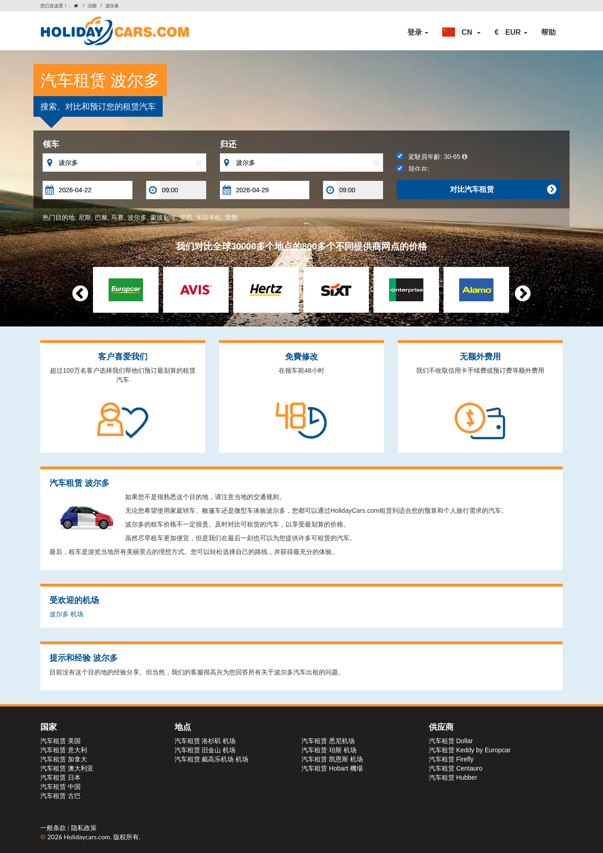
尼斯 (84, 217)
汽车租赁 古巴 (60, 795)
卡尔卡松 (208, 217)
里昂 (186, 217)
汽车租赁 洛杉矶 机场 (205, 740)
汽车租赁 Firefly (451, 759)
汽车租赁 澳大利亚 (66, 768)
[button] (461, 32)
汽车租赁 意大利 (63, 750)
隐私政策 (84, 827)
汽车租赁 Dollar (451, 740)
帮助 (548, 32)
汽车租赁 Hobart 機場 (332, 768)
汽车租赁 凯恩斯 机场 (332, 759)
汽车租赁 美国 (60, 740)
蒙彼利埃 (163, 217)
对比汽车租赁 (503, 189)
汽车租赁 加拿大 (63, 759)
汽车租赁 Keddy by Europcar (470, 750)
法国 (92, 5)
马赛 (117, 217)
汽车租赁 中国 (60, 786)
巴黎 (101, 217)
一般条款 (54, 827)
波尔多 (137, 217)
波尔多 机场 (66, 614)
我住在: (413, 169)
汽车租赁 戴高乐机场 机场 (212, 759)
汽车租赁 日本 (60, 777)
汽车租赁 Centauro (455, 768)
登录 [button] (417, 32)
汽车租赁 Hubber (453, 777)
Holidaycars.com (87, 837)
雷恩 (231, 217)
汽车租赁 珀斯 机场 (329, 750)
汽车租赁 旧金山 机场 (205, 750)
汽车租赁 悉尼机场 (328, 740)
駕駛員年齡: (432, 156)
